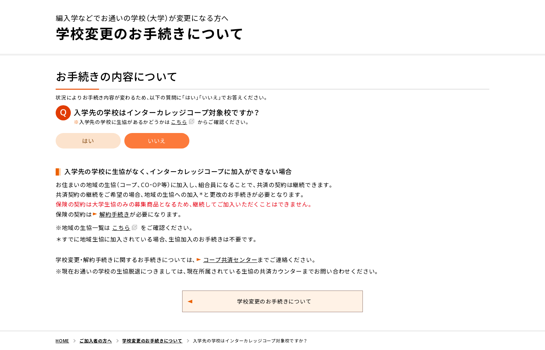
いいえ (157, 140)
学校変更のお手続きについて (274, 301)
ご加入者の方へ (96, 340)
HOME (62, 340)
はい (88, 140)
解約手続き (114, 214)
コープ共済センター (230, 259)
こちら (179, 121)
